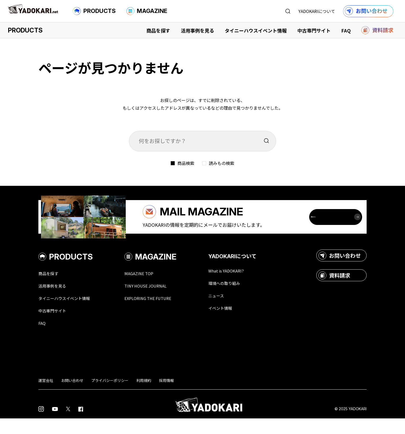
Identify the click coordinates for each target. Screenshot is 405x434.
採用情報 (166, 396)
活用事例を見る (197, 30)
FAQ (346, 30)
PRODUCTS (94, 11)
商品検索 (185, 163)
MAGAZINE (146, 11)
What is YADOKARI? (241, 284)
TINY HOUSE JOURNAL (157, 300)
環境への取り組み (239, 297)
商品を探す (158, 30)
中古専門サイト (314, 30)
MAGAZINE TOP (149, 287)
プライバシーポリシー (109, 396)
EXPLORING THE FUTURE (160, 313)
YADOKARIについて (316, 11)
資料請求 (334, 289)
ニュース (229, 310)
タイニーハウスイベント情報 (256, 30)
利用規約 (143, 396)
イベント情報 (234, 323)
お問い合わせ (339, 270)
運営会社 (45, 396)
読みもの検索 (221, 163)
